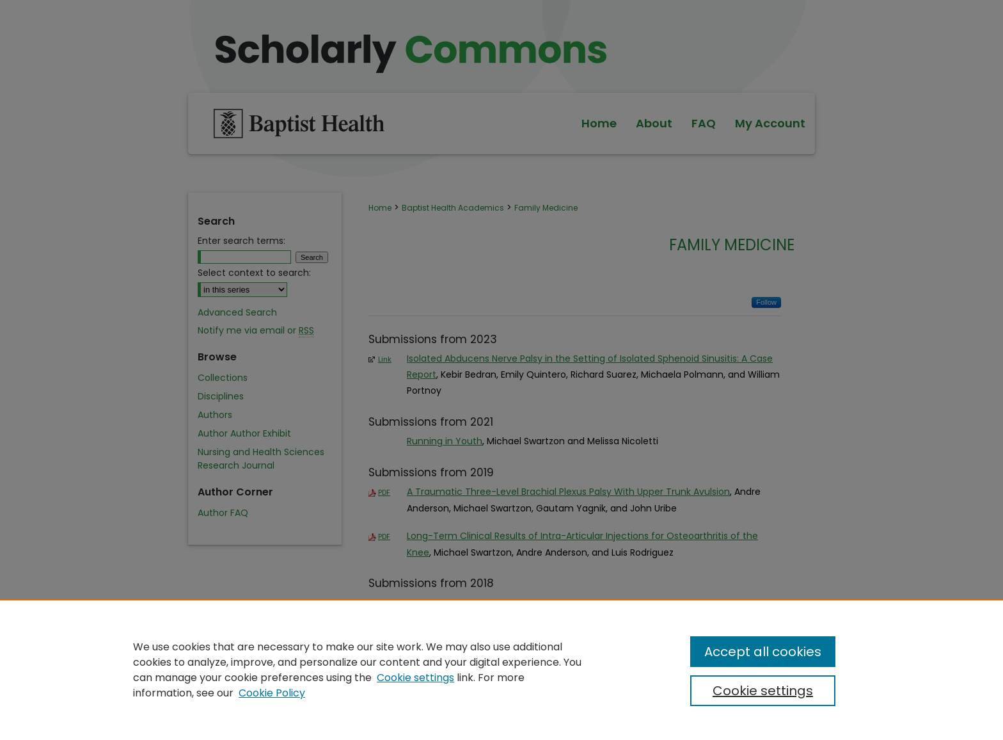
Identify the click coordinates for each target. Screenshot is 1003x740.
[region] (501, 669)
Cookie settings (415, 677)
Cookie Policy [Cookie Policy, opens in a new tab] (272, 693)
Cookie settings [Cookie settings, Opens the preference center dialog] (763, 691)
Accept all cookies (762, 652)
